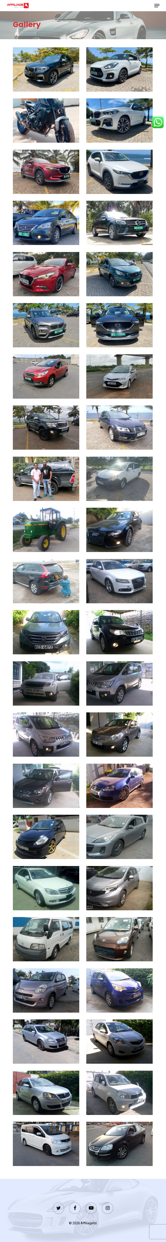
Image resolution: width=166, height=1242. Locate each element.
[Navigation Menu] (156, 5)
